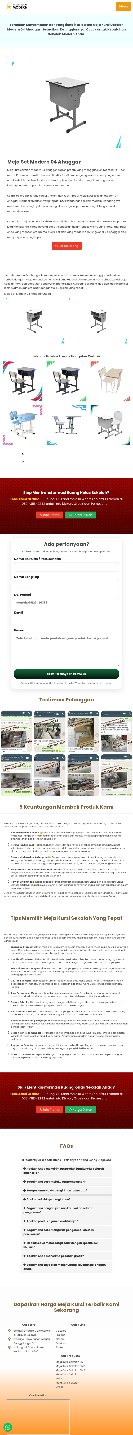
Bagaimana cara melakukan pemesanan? (54, 1183)
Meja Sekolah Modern (70, 1430)
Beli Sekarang (67, 246)
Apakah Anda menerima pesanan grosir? (53, 1257)
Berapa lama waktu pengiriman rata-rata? (55, 1191)
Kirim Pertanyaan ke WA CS (66, 675)
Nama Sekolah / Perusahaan (66, 565)
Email (66, 618)
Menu (123, 6)
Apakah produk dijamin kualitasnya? (50, 1222)
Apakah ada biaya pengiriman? (46, 1200)
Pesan (66, 648)
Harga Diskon (80, 516)
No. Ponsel (66, 600)
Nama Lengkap (66, 583)
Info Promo (50, 516)
